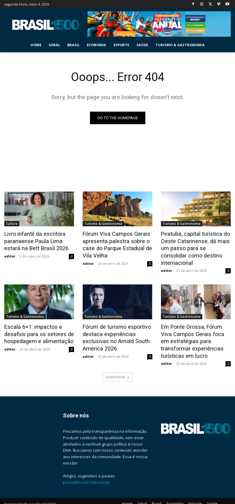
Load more (117, 365)
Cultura (11, 223)
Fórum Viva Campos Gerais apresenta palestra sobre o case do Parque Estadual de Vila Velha (115, 244)
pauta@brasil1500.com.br (86, 471)
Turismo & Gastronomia (103, 223)
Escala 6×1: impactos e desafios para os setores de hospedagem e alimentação (36, 324)
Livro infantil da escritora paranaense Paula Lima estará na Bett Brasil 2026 (38, 240)
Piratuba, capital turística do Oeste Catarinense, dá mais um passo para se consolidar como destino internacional (194, 244)
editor (9, 254)
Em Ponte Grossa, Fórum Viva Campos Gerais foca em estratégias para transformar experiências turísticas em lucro (195, 331)
